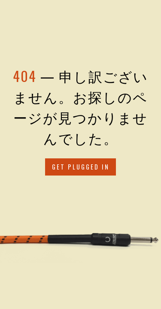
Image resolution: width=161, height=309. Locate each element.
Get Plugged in (80, 166)
